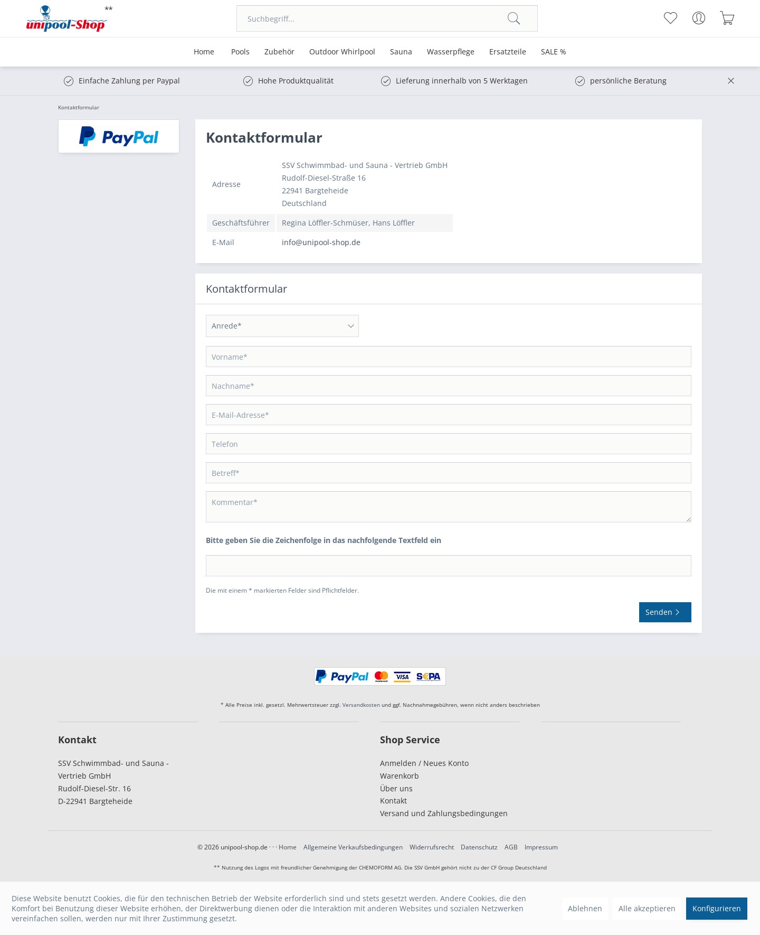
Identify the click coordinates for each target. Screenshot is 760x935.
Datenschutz (479, 847)
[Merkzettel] (670, 18)
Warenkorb (399, 776)
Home (288, 847)
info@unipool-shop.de (321, 242)
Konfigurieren (716, 908)
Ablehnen (585, 908)
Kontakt (393, 801)
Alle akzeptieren (647, 908)
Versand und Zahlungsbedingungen (444, 813)
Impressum (541, 847)
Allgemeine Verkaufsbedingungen (353, 847)
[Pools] (240, 52)
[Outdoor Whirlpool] (342, 52)
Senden (665, 610)
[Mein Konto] (698, 18)
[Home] (204, 52)
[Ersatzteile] (508, 52)
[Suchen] (514, 18)
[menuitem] (387, 18)
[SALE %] (554, 52)
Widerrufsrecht (432, 847)
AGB (511, 847)
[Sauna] (401, 52)
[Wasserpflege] (451, 52)
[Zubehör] (279, 52)
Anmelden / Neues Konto (424, 763)
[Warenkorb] (727, 18)
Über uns (396, 788)
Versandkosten (361, 704)
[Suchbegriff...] (387, 18)
